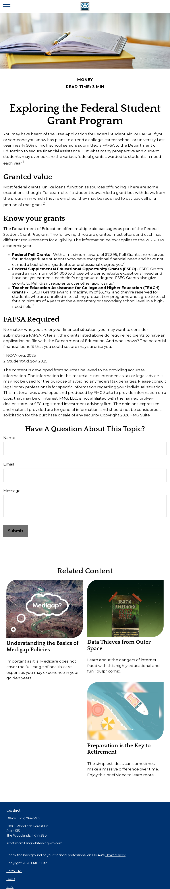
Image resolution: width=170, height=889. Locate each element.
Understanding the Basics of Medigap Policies (42, 646)
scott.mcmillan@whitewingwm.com (34, 843)
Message (12, 491)
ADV (10, 887)
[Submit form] (15, 531)
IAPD (10, 879)
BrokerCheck (115, 855)
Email (8, 464)
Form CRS (14, 871)
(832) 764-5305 (28, 818)
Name (9, 437)
